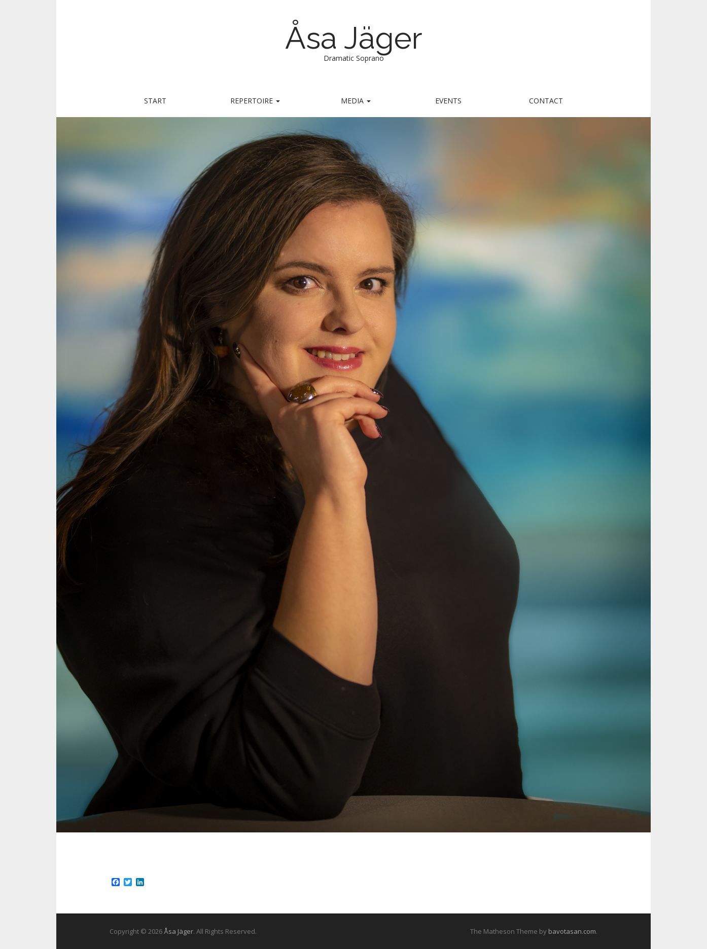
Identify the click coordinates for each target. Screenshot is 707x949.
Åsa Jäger (353, 38)
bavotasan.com (572, 931)
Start (155, 100)
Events (448, 100)
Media (356, 100)
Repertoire (255, 100)
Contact (546, 100)
